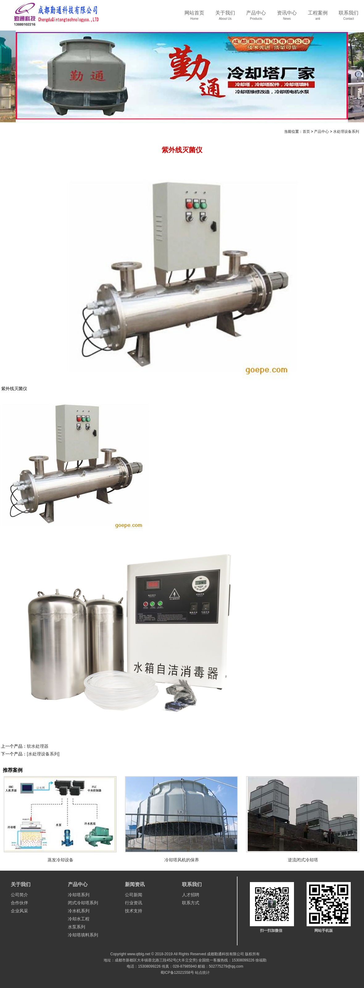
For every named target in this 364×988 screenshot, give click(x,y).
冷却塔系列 (78, 894)
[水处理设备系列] (43, 753)
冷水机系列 (78, 910)
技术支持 (133, 910)
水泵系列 (76, 926)
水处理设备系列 (346, 131)
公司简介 (19, 894)
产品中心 (256, 17)
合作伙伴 (19, 902)
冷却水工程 (78, 918)
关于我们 (225, 17)
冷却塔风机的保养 (181, 859)
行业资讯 (133, 902)
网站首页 (194, 17)
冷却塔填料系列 (83, 934)
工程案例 (317, 17)
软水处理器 (37, 746)
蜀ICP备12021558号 (177, 972)
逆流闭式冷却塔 (303, 859)
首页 (306, 131)
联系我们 (348, 17)
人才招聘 (190, 894)
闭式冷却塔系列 (83, 902)
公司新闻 (133, 894)
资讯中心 (286, 17)
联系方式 (190, 902)
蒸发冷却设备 (60, 859)
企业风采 (19, 910)
